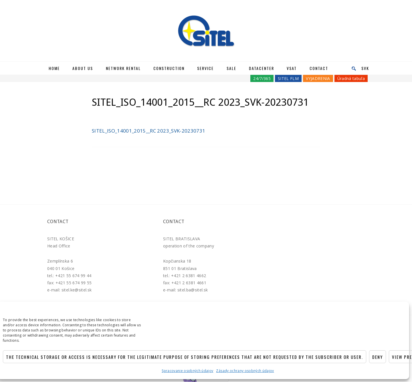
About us (82, 68)
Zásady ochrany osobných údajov (245, 370)
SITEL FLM (288, 78)
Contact (319, 68)
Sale (231, 68)
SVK (365, 68)
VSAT (292, 68)
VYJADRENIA (318, 78)
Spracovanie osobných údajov (187, 370)
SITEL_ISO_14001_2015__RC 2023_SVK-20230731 (148, 130)
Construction (169, 68)
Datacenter (261, 68)
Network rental (123, 68)
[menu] (352, 68)
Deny (377, 357)
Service (205, 68)
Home (54, 68)
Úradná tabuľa (351, 78)
